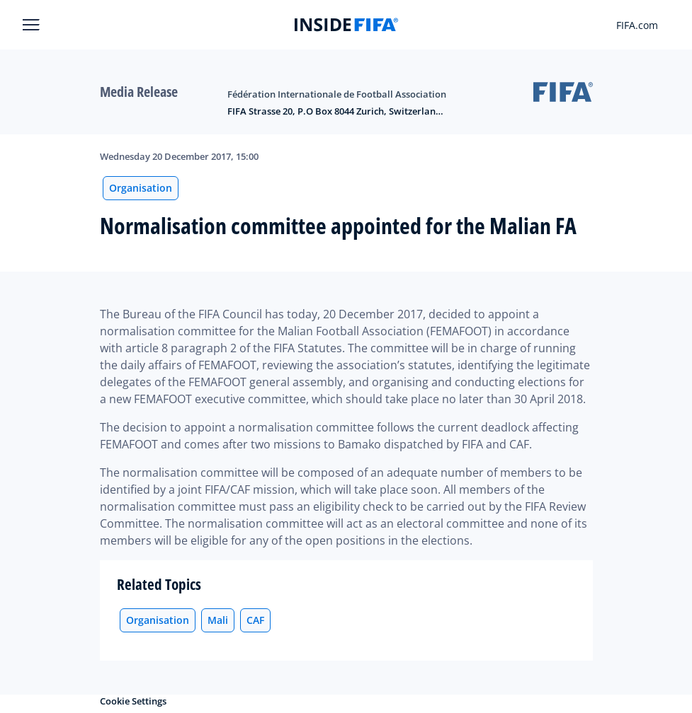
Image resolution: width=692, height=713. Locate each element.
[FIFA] (346, 25)
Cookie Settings (133, 701)
